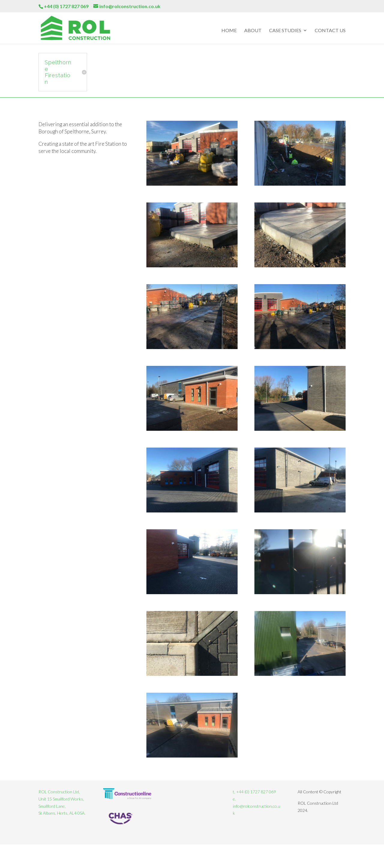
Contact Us (330, 30)
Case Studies (285, 30)
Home (229, 30)
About (253, 30)
